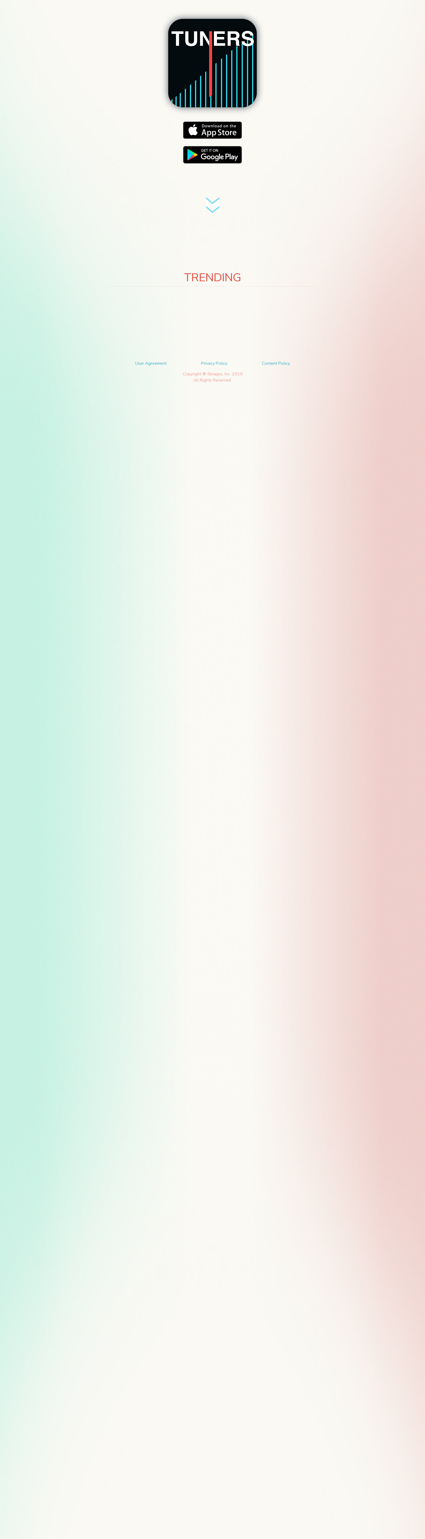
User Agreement (150, 363)
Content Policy (276, 363)
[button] (212, 63)
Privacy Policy (214, 363)
